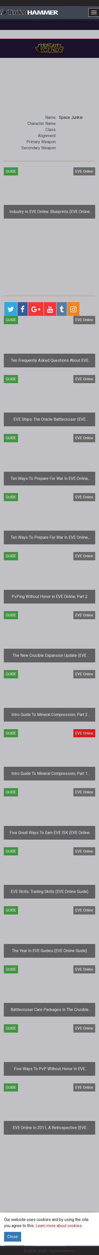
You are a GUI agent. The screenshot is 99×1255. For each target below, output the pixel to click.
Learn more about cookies (59, 1225)
